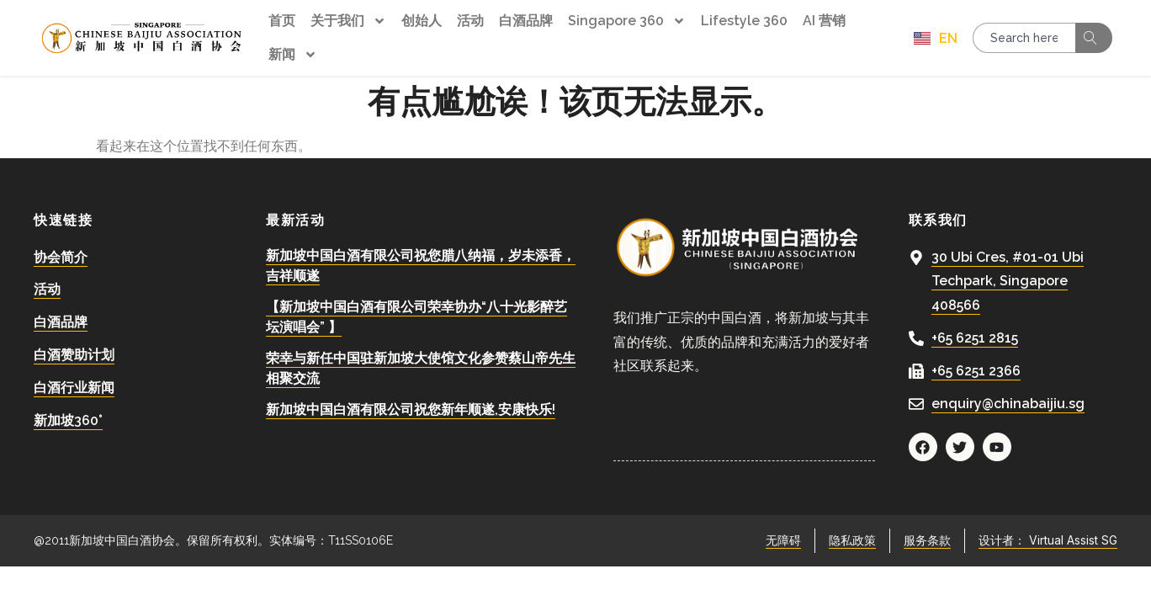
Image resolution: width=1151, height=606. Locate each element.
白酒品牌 (526, 21)
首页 (281, 21)
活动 (470, 21)
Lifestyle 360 (744, 21)
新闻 (292, 55)
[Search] (1093, 38)
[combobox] (1024, 38)
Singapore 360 (627, 21)
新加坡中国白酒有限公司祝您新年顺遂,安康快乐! (410, 404)
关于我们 (348, 21)
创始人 (421, 21)
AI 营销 (824, 21)
